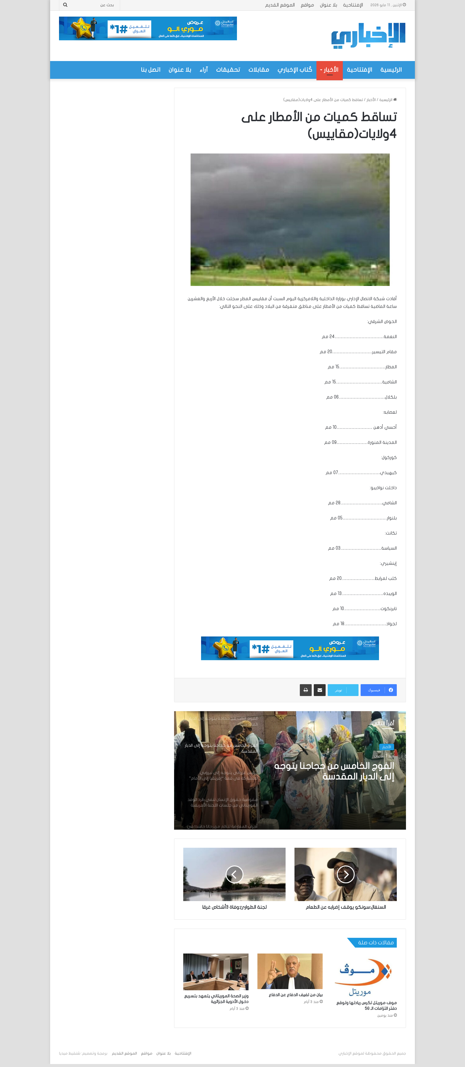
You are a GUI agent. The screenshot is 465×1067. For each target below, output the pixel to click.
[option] (290, 770)
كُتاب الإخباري (295, 70)
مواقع (307, 5)
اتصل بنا (150, 70)
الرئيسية (391, 70)
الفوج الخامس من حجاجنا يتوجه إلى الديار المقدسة (334, 771)
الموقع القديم (280, 5)
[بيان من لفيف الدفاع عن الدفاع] (290, 971)
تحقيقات (228, 70)
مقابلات (259, 70)
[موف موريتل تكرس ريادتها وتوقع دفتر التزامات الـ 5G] (364, 975)
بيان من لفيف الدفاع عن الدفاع (296, 995)
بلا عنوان (328, 5)
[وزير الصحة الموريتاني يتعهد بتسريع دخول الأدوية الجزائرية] (216, 972)
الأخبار (331, 70)
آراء (204, 70)
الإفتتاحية (353, 5)
